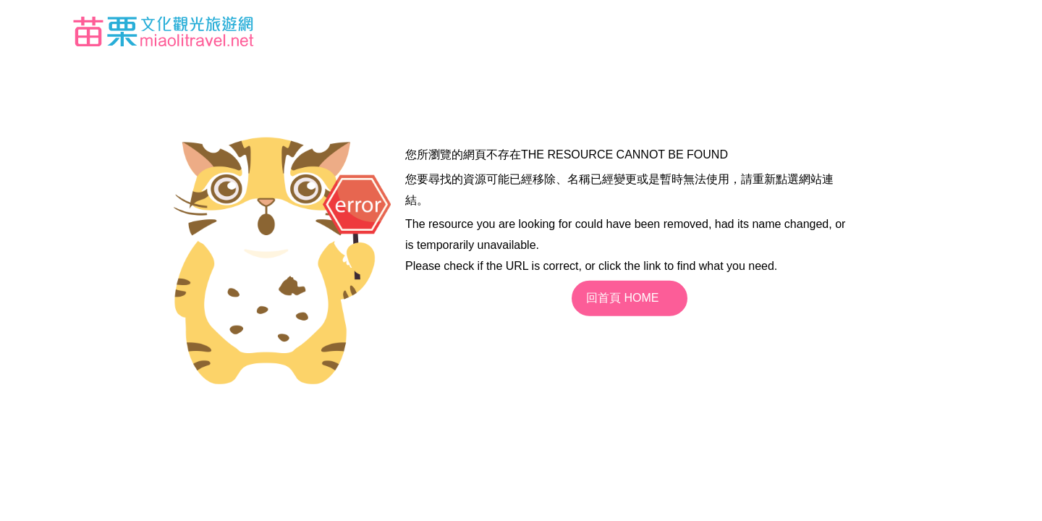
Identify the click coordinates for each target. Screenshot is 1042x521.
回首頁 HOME (622, 298)
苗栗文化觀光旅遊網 (163, 31)
